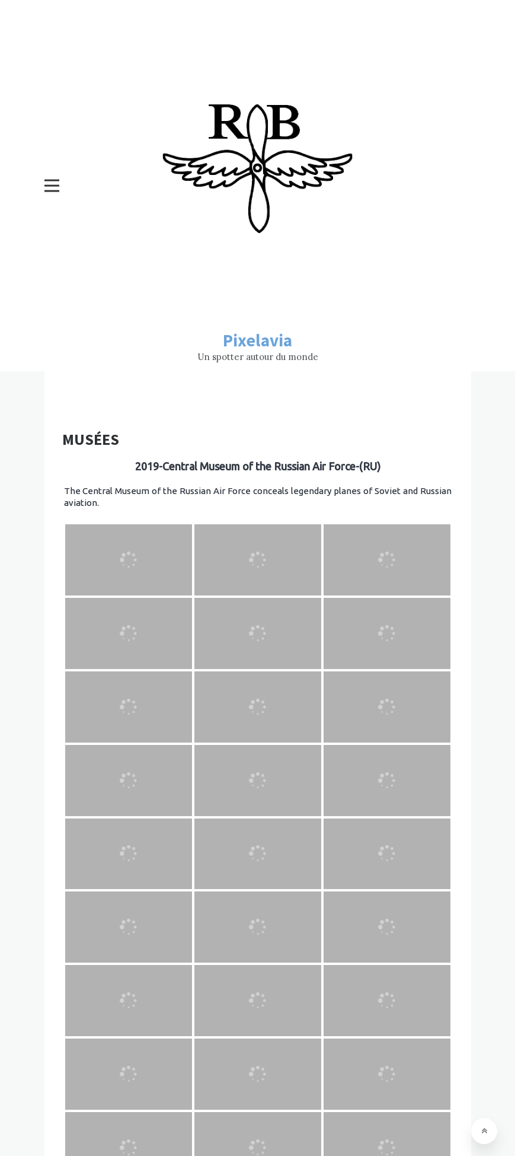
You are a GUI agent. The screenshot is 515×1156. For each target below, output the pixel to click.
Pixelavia (257, 340)
